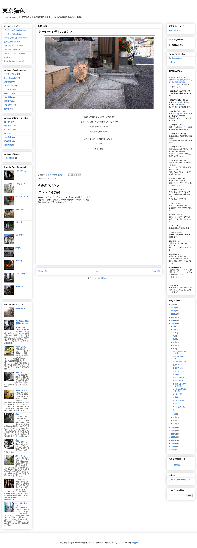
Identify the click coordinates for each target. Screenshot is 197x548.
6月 (174, 345)
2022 (173, 317)
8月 (174, 339)
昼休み (17, 414)
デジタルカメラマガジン (178, 199)
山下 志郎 (7, 129)
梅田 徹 (7, 133)
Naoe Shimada (10, 78)
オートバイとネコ (22, 390)
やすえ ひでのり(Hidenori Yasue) (16, 38)
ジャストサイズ (21, 274)
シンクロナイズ (178, 371)
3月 (174, 417)
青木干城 (7, 97)
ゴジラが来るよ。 (179, 407)
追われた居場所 (178, 401)
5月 (174, 349)
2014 (173, 443)
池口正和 (7, 122)
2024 (173, 311)
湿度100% (176, 365)
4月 (174, 414)
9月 (174, 336)
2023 (173, 314)
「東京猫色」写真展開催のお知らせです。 (22, 323)
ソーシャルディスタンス (179, 390)
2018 (173, 431)
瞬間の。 (18, 248)
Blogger (135, 543)
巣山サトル (8, 86)
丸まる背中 (19, 235)
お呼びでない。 (21, 171)
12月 (175, 326)
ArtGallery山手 (177, 149)
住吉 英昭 (7, 137)
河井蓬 (6, 109)
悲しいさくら (20, 456)
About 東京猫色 (174, 30)
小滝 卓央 (7, 89)
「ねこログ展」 (177, 248)
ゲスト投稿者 (9, 158)
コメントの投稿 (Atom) (101, 278)
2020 (173, 323)
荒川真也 (7, 145)
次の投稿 (42, 271)
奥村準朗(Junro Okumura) (13, 46)
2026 (173, 304)
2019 (173, 428)
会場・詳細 (174, 277)
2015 (173, 440)
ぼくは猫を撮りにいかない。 (22, 504)
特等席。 (176, 397)
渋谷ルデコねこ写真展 (177, 181)
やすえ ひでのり (10, 74)
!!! (173, 410)
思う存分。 (177, 374)
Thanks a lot (20, 479)
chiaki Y (7, 57)
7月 (174, 342)
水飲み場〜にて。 (22, 222)
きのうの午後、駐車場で (179, 352)
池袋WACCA (173, 136)
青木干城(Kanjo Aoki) (12, 49)
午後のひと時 (20, 308)
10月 (175, 333)
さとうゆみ (51, 178)
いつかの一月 (20, 184)
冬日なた (18, 373)
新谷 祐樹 (7, 126)
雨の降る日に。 (21, 347)
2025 (173, 308)
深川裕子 (7, 101)
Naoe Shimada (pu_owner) (14, 61)
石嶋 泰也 (7, 141)
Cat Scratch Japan (176, 58)
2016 (173, 437)
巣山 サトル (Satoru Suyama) (15, 30)
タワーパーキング (179, 362)
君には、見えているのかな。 (179, 385)
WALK (175, 404)
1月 (174, 423)
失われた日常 (178, 394)
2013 (173, 447)
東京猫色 (13, 11)
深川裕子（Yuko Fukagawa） (15, 53)
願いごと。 (19, 261)
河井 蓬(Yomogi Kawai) (12, 42)
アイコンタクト (178, 378)
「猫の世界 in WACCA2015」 (179, 259)
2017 (173, 434)
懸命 (17, 440)
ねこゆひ (172, 62)
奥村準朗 (7, 82)
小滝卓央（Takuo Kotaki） (14, 34)
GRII (44, 178)
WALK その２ (178, 381)
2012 (173, 450)
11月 (175, 329)
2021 (173, 320)
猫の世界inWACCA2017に (178, 208)
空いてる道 (19, 286)
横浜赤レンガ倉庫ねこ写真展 (179, 217)
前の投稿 (155, 271)
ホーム (99, 271)
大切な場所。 (20, 209)
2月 (174, 420)
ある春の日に (178, 368)
